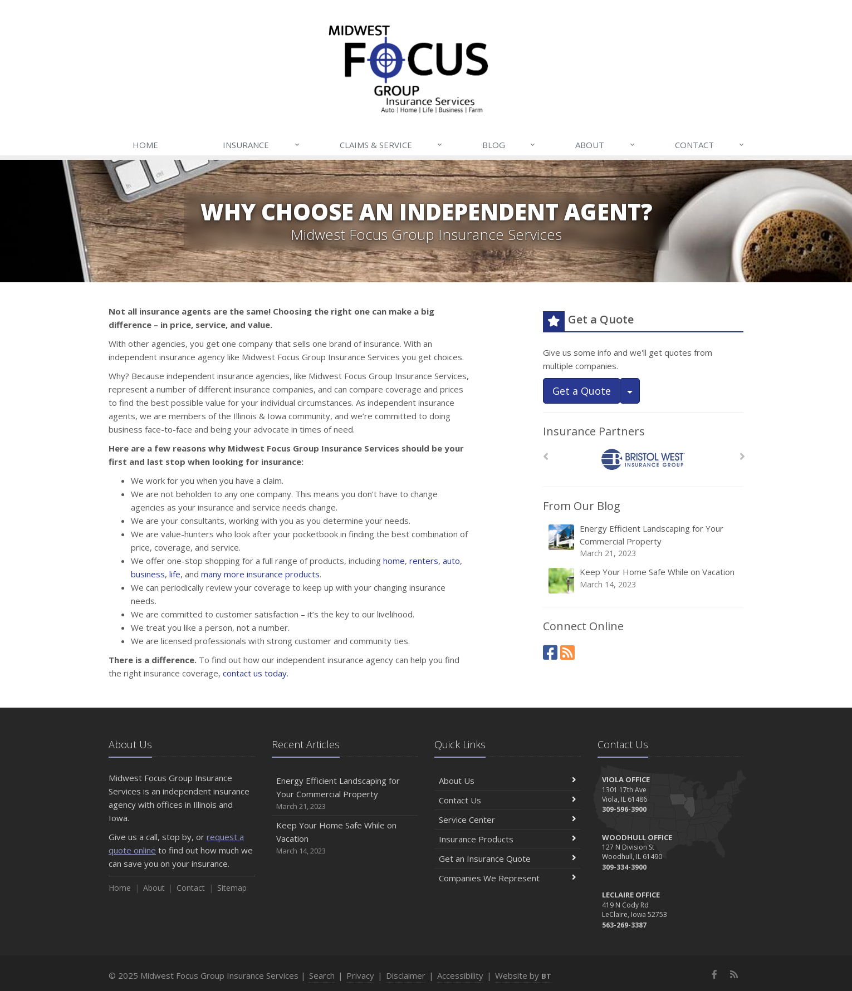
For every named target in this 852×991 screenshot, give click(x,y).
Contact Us (507, 800)
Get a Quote (581, 391)
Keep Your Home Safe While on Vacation (644, 580)
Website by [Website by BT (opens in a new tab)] (523, 975)
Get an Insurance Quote (507, 858)
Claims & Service (391, 145)
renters (423, 560)
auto (451, 560)
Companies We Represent (507, 878)
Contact (710, 145)
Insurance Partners (594, 431)
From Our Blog (581, 505)
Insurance (261, 145)
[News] (567, 652)
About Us (507, 780)
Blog (509, 145)
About (605, 145)
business (148, 574)
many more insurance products (260, 574)
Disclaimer (405, 975)
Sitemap (232, 887)
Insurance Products (507, 839)
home (394, 560)
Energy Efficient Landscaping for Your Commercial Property (644, 541)
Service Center (507, 819)
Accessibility (460, 975)
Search (322, 975)
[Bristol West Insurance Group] (643, 459)
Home (145, 144)
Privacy (360, 975)
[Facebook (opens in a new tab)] (550, 652)
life (174, 574)
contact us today (255, 673)
